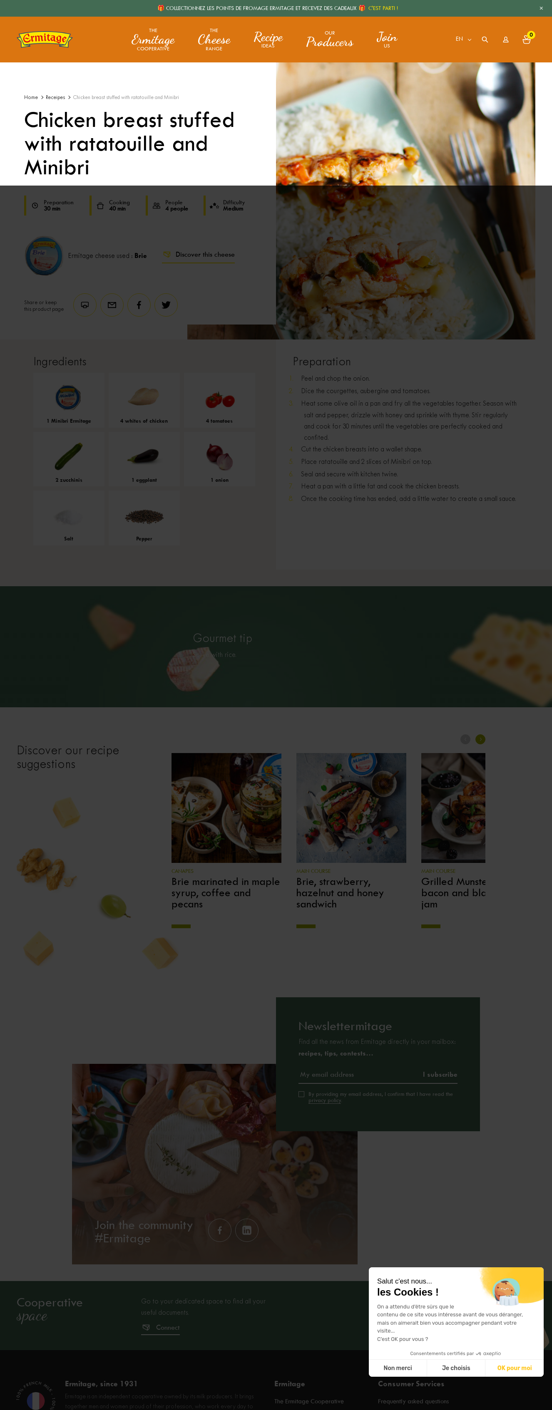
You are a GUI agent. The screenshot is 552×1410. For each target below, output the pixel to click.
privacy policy (324, 1100)
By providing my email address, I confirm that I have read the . (380, 1097)
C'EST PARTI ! (383, 8)
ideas (268, 39)
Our (329, 39)
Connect (168, 1327)
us (387, 39)
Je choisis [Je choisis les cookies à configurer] (456, 1368)
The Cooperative (153, 40)
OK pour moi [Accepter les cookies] (514, 1368)
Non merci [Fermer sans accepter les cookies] (397, 1368)
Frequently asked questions (413, 1401)
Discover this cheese (198, 255)
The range (214, 40)
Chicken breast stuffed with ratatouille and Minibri (126, 97)
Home (31, 97)
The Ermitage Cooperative (309, 1401)
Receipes (55, 97)
